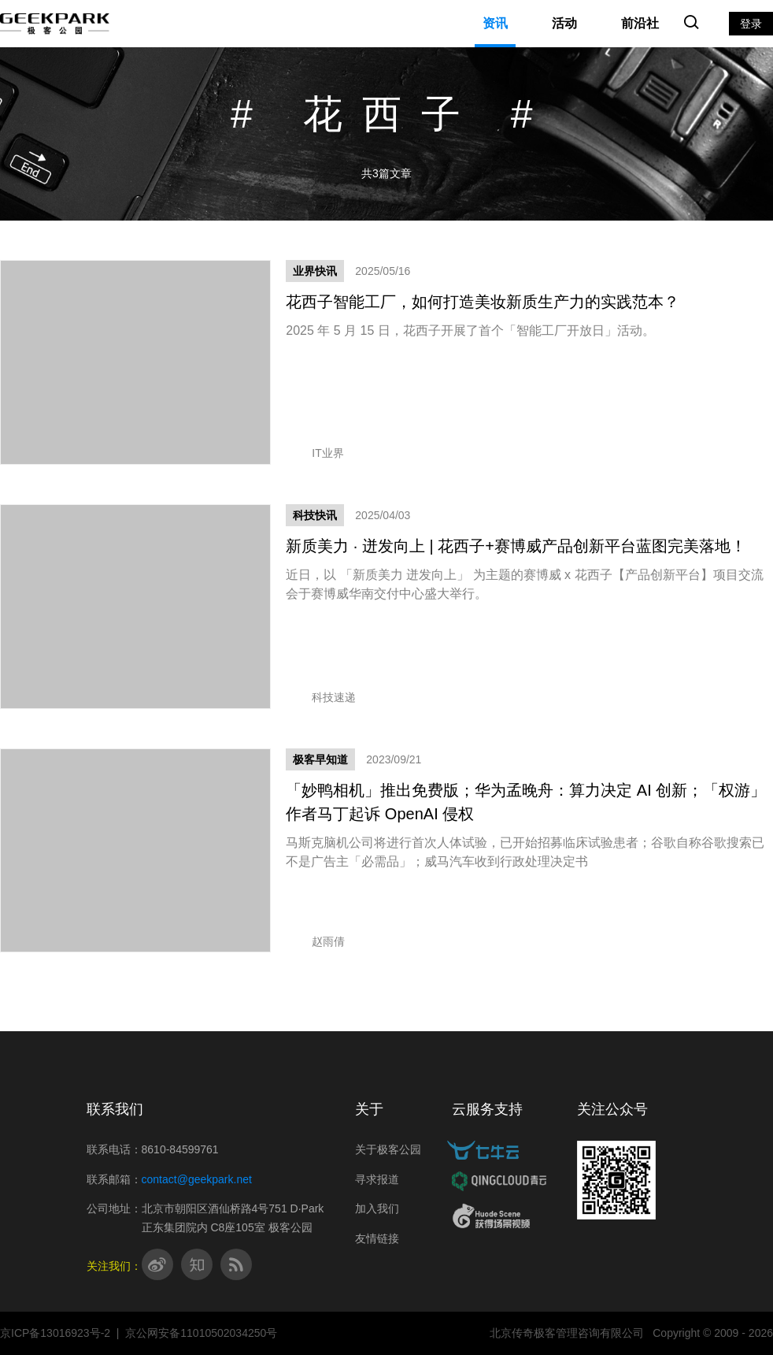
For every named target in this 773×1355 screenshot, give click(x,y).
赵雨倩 (315, 941)
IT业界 (314, 453)
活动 (564, 23)
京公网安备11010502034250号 (201, 1333)
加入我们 (377, 1208)
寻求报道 (377, 1179)
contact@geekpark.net (197, 1179)
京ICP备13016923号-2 (55, 1333)
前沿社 (640, 23)
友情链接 (377, 1238)
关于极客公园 (388, 1149)
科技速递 (321, 697)
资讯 (495, 23)
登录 (751, 23)
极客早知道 (320, 759)
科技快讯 (315, 515)
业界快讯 (315, 271)
